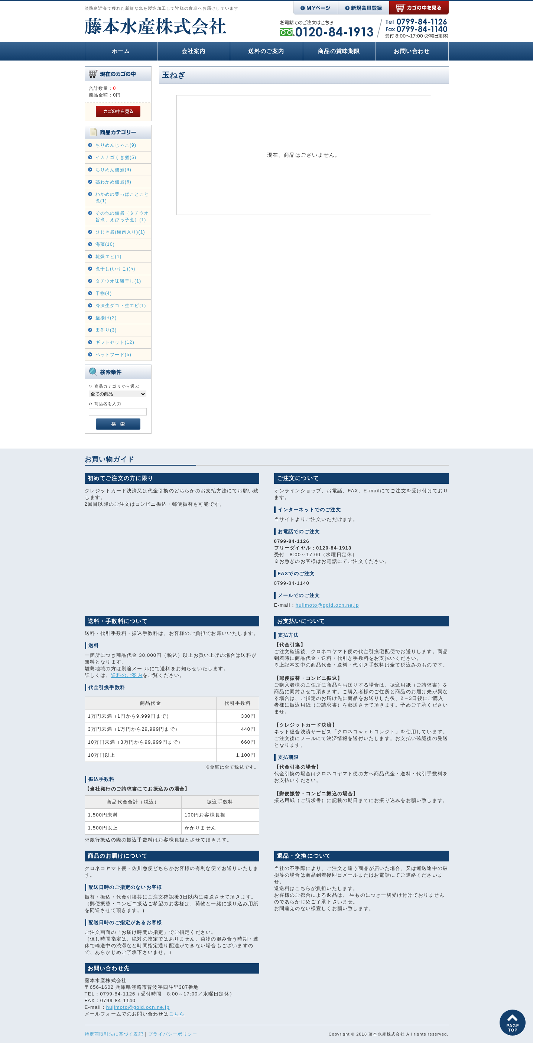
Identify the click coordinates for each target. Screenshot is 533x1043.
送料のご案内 (266, 51)
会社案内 (194, 51)
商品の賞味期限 (339, 51)
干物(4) (103, 293)
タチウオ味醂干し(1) (118, 281)
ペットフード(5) (113, 354)
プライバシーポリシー (172, 1034)
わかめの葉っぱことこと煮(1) (122, 197)
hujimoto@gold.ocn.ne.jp (327, 605)
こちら (177, 1014)
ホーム (121, 51)
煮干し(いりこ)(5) (115, 268)
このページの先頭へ (513, 1023)
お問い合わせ (412, 51)
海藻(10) (105, 244)
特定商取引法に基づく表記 (114, 1034)
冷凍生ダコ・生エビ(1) (120, 305)
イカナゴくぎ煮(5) (116, 157)
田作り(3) (106, 330)
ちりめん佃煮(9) (113, 169)
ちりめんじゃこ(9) (116, 145)
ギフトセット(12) (114, 342)
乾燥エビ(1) (108, 256)
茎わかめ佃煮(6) (113, 182)
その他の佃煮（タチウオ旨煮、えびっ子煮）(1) (122, 216)
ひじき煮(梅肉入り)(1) (120, 232)
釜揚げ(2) (106, 317)
